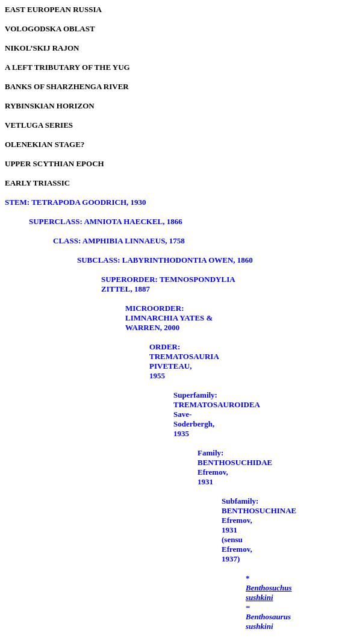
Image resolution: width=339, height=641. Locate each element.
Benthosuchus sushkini (269, 592)
